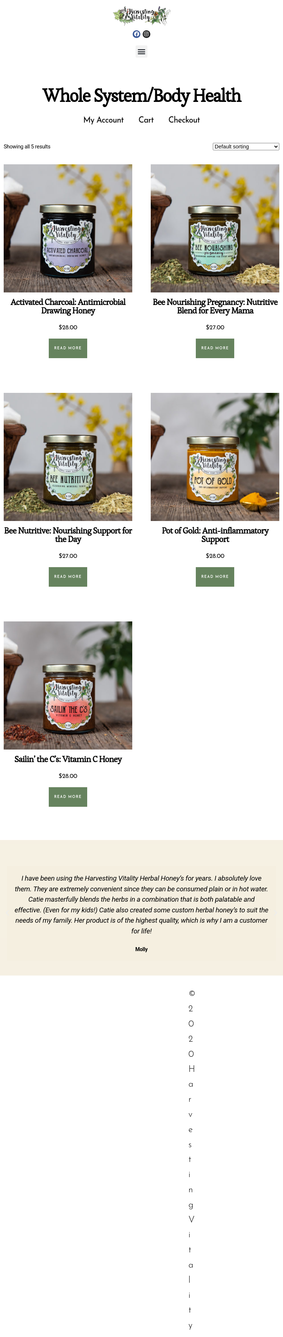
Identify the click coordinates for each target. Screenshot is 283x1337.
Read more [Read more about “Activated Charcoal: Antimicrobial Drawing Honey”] (68, 348)
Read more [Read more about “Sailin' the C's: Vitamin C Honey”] (68, 797)
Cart (146, 120)
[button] (142, 51)
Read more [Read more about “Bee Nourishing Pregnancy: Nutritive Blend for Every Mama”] (215, 348)
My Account (103, 120)
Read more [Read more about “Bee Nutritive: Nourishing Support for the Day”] (68, 577)
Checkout (184, 120)
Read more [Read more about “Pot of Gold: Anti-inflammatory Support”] (215, 577)
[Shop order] (246, 146)
